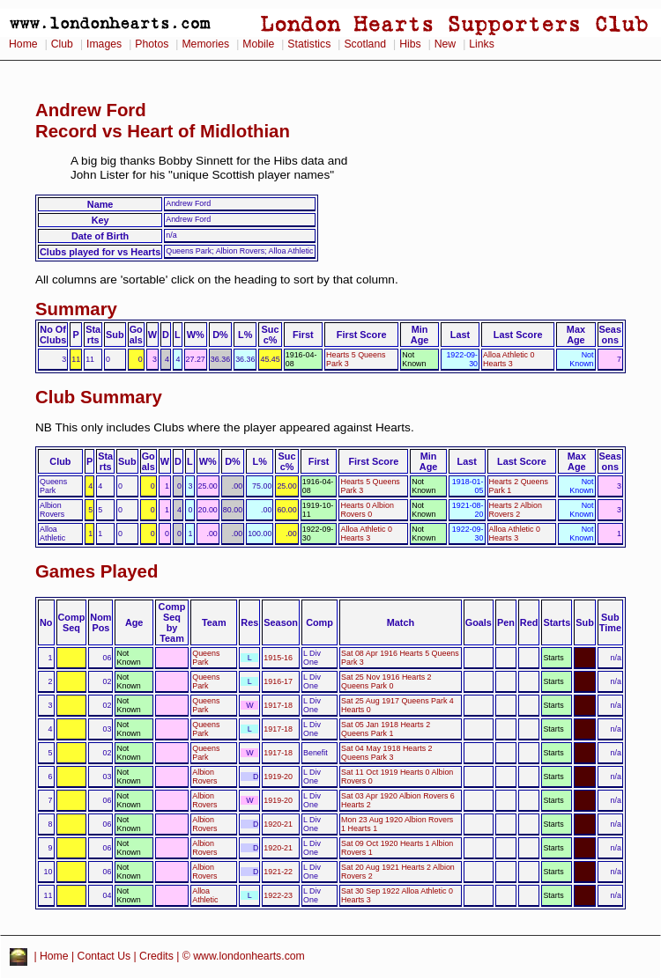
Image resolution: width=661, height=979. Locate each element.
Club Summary (98, 397)
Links (481, 44)
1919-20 (278, 776)
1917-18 (278, 705)
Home (23, 44)
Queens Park (205, 657)
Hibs (409, 44)
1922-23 (278, 895)
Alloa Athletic (205, 895)
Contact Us (104, 956)
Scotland (365, 44)
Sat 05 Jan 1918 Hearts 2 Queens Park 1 (385, 729)
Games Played (96, 571)
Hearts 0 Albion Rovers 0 (366, 510)
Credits (156, 956)
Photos (151, 44)
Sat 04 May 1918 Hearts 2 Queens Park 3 (386, 753)
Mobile (258, 44)
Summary (76, 309)
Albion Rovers (204, 776)
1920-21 (278, 824)
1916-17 (278, 681)
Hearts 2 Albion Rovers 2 (515, 510)
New (445, 44)
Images (104, 44)
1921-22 (278, 871)
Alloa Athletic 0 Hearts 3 (508, 359)
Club (62, 44)
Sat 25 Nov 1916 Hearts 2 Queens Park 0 (386, 681)
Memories (205, 44)
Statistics (308, 44)
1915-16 (278, 657)
